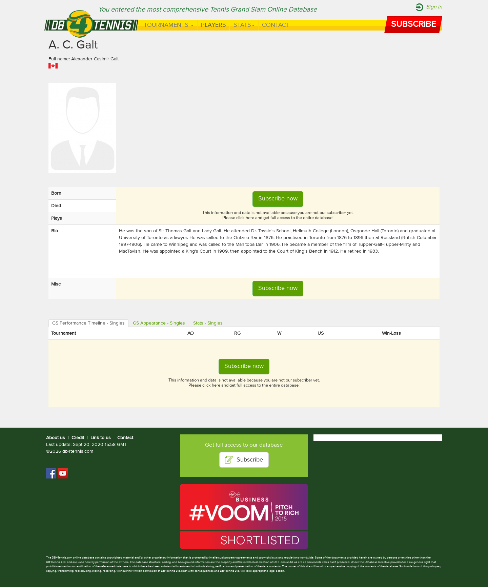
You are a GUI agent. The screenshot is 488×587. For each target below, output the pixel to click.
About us (55, 437)
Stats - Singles (208, 323)
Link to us (100, 437)
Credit (78, 437)
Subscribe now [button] (278, 199)
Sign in (434, 7)
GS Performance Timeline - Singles (88, 323)
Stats (244, 25)
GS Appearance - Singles (159, 323)
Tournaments (169, 25)
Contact (275, 25)
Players (213, 25)
